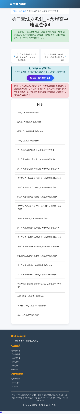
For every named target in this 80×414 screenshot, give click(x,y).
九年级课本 (15, 358)
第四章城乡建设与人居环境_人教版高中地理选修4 (37, 256)
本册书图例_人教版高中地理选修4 (31, 296)
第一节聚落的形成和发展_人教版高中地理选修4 (36, 159)
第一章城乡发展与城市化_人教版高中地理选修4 (36, 150)
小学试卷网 (15, 383)
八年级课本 (15, 354)
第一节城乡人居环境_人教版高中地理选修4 (34, 265)
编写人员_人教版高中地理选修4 (30, 131)
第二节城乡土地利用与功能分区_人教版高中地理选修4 (39, 237)
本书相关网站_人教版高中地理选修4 (31, 306)
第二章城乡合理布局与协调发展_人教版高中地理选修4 (39, 178)
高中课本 (22, 11)
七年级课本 (15, 351)
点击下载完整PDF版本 (40, 78)
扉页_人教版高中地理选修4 (28, 112)
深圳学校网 (15, 379)
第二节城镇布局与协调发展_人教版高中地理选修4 (37, 197)
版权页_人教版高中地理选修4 (29, 122)
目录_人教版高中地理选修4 (28, 141)
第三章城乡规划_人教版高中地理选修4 (32, 218)
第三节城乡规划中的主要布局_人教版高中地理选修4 (38, 246)
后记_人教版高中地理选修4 (28, 315)
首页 (15, 11)
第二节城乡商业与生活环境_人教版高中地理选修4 (37, 275)
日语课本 (15, 366)
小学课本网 (15, 386)
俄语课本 (15, 369)
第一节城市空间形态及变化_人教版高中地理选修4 (37, 187)
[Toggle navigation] (67, 4)
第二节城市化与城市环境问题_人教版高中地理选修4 (38, 169)
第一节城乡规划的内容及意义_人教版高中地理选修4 (38, 228)
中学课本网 (18, 4)
